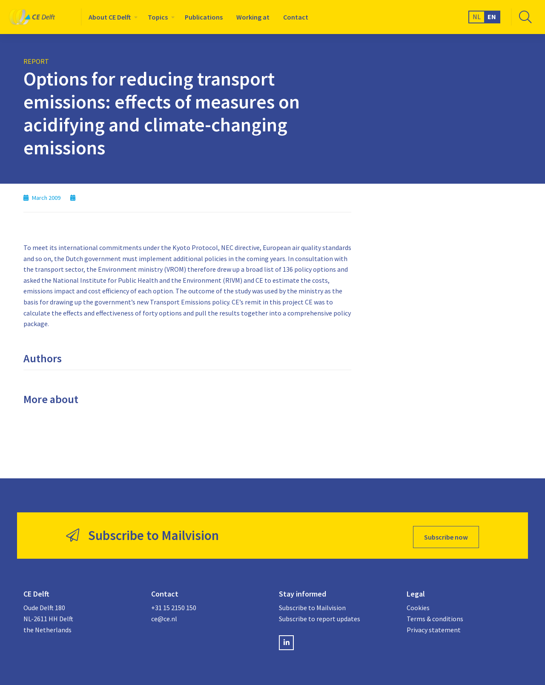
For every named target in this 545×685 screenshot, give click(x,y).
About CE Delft (110, 17)
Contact (295, 17)
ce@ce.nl (164, 615)
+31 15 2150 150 (173, 604)
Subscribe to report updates (319, 615)
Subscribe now (446, 534)
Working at (253, 17)
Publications (204, 17)
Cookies (418, 604)
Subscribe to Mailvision (312, 604)
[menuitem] (111, 17)
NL (477, 16)
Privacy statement (434, 626)
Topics (158, 17)
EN (492, 16)
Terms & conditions (435, 615)
